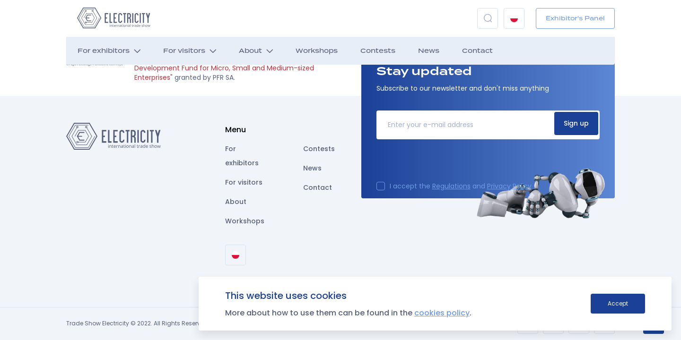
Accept (618, 303)
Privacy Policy (509, 186)
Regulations (451, 186)
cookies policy (442, 312)
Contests (377, 51)
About (250, 51)
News (428, 51)
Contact (477, 51)
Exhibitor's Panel (575, 18)
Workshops (317, 51)
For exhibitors (104, 51)
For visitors (184, 51)
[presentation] (448, 163)
